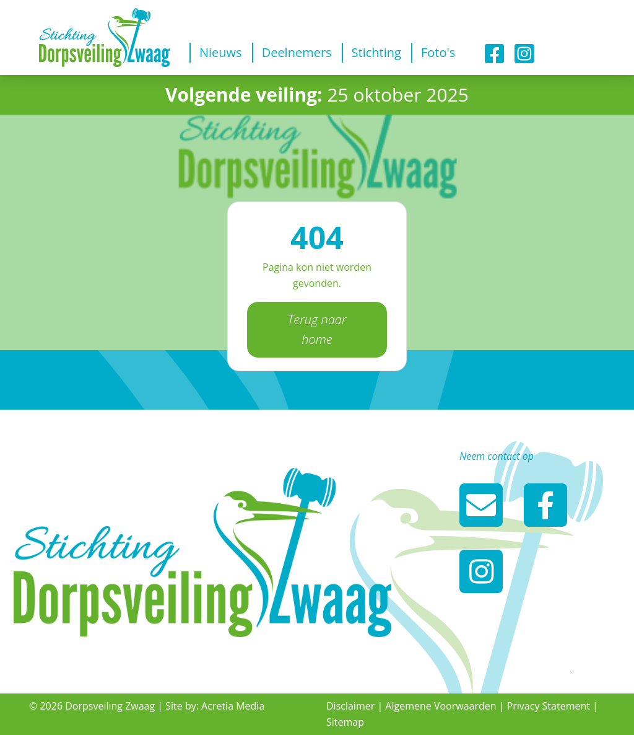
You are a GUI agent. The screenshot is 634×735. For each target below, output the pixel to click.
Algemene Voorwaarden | (444, 706)
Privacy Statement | (552, 706)
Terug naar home (316, 329)
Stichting (376, 52)
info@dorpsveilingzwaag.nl (481, 505)
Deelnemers (297, 52)
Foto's (438, 52)
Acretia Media (232, 706)
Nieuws (220, 52)
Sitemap (345, 722)
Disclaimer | (354, 706)
